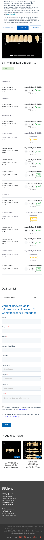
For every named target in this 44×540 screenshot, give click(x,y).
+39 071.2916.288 (10, 515)
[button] (5, 38)
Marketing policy (29, 533)
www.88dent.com (7, 502)
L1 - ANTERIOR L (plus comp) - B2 (11, 464)
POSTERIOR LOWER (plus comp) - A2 (33, 464)
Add (38, 91)
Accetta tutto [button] (23, 28)
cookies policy (11, 14)
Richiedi (33, 140)
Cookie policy (30, 531)
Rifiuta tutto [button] (35, 28)
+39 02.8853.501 (9, 500)
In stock (5, 68)
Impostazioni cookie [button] (9, 28)
